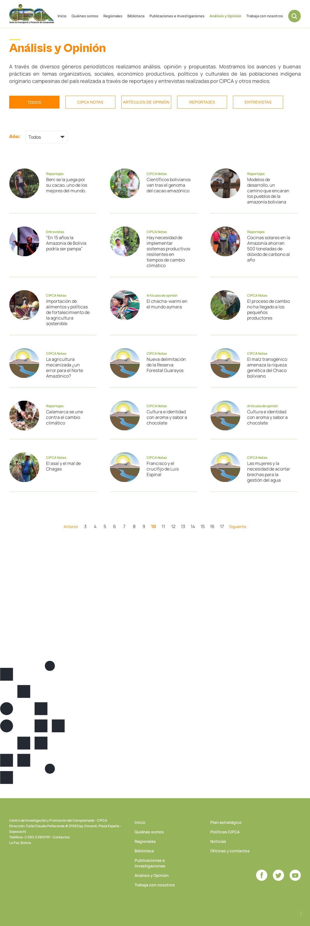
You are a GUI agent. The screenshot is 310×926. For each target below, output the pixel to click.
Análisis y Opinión (225, 15)
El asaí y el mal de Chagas (63, 466)
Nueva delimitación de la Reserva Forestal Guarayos (166, 364)
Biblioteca (135, 15)
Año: (14, 137)
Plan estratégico (226, 822)
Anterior (71, 526)
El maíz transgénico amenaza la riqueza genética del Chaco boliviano (267, 367)
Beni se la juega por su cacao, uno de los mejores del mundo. (66, 185)
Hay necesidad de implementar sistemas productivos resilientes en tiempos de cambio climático (168, 251)
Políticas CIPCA (225, 831)
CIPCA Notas (90, 102)
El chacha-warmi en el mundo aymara (167, 304)
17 (222, 526)
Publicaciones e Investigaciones (176, 15)
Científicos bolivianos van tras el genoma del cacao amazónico (168, 185)
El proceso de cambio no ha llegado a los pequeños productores (268, 309)
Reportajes (202, 102)
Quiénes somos (84, 15)
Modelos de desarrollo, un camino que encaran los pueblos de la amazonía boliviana (268, 191)
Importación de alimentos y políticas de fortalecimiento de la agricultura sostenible (68, 312)
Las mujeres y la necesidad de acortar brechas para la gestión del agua (268, 471)
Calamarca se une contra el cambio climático (64, 417)
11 (163, 526)
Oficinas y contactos (230, 850)
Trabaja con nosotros (264, 15)
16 (212, 526)
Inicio (62, 15)
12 (173, 526)
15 (203, 526)
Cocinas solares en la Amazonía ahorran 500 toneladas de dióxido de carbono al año (268, 249)
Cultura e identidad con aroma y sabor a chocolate (167, 417)
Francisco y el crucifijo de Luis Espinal (163, 468)
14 (193, 526)
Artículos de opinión (146, 102)
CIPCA (31, 14)
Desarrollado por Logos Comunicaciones (301, 913)
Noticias (218, 841)
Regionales (112, 15)
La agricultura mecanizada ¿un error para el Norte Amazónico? (64, 367)
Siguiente (237, 526)
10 (153, 526)
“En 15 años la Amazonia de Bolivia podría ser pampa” (66, 243)
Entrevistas (258, 102)
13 (183, 526)
